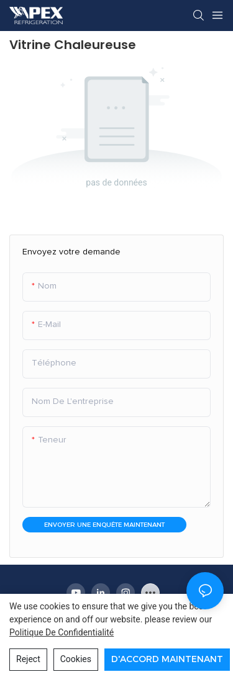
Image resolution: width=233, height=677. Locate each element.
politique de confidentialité (61, 632)
